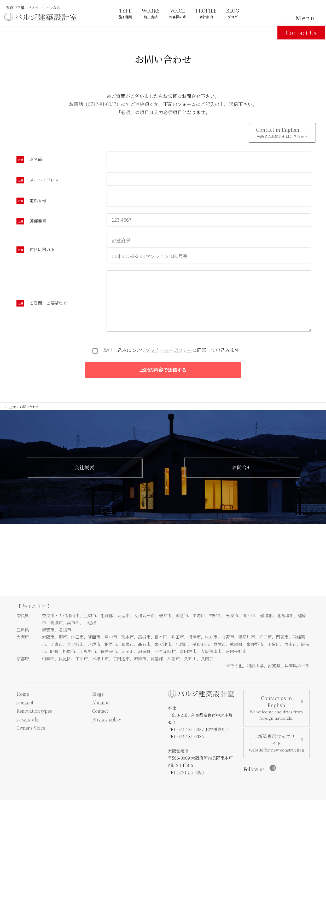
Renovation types (34, 725)
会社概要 (84, 479)
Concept (24, 716)
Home (22, 708)
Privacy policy (106, 733)
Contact (100, 725)
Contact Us (301, 32)
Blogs (98, 708)
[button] (282, 133)
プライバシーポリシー (168, 360)
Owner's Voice (30, 742)
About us (101, 716)
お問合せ (241, 479)
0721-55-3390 (190, 786)
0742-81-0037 (102, 104)
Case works (27, 733)
